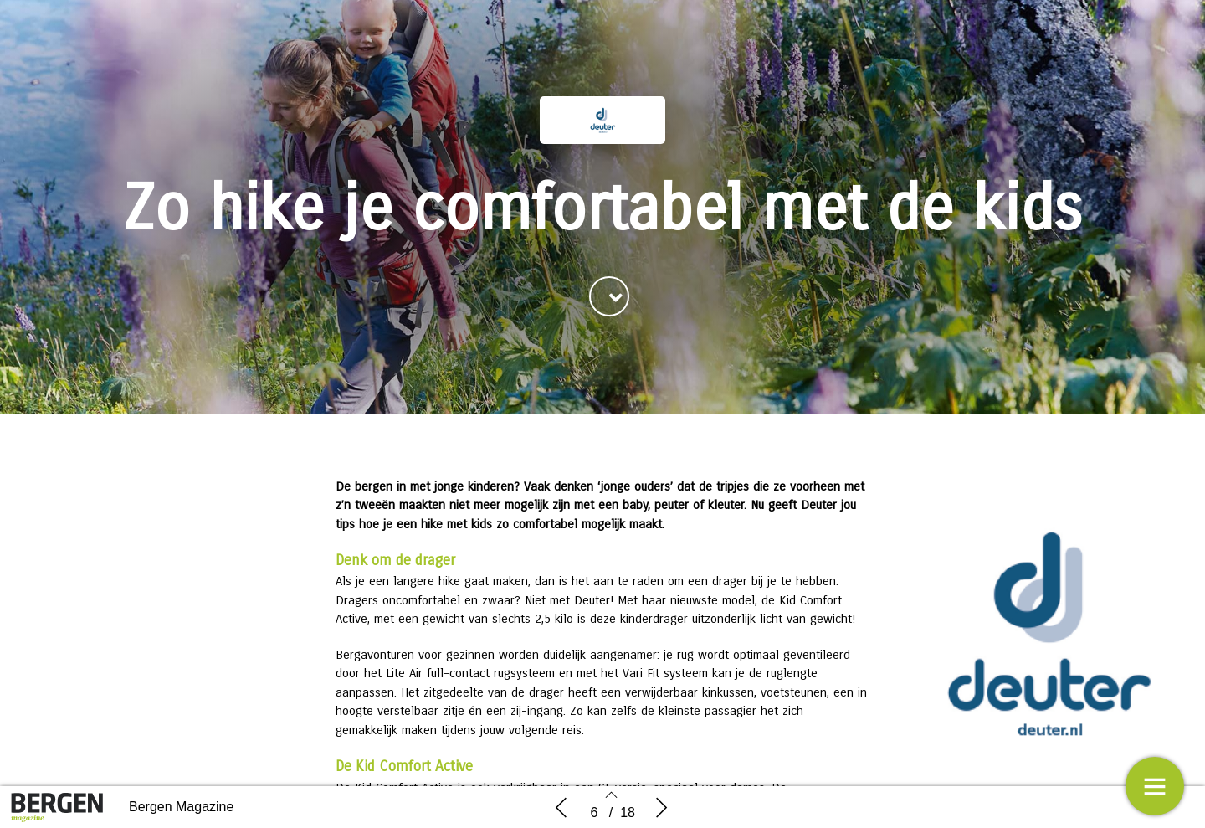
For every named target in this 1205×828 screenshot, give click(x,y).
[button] (609, 296)
